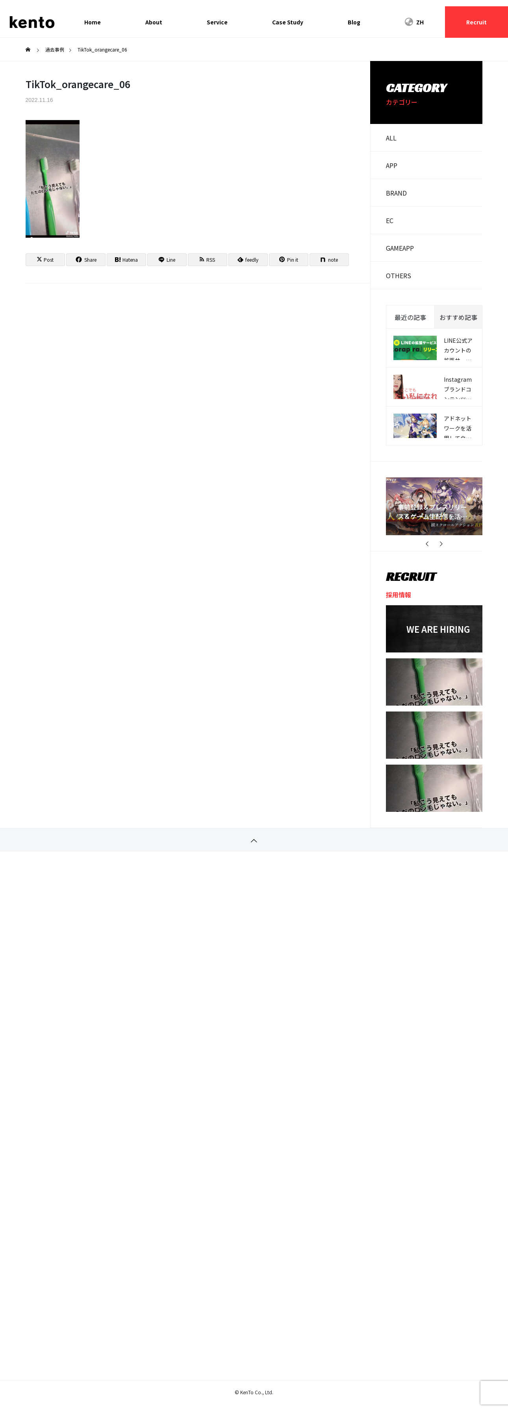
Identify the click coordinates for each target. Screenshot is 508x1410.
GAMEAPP (400, 248)
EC (389, 220)
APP (391, 165)
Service (217, 22)
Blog (354, 22)
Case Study (287, 22)
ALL (391, 137)
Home (92, 22)
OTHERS (398, 275)
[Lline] (167, 259)
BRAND (396, 193)
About (153, 22)
